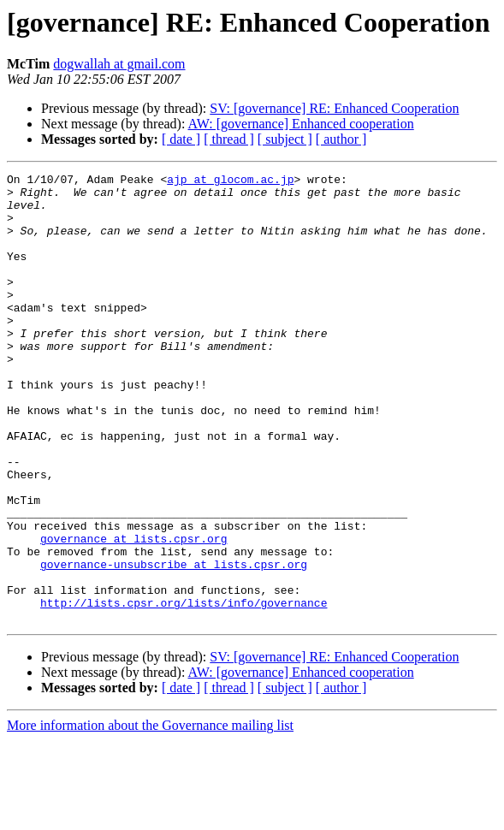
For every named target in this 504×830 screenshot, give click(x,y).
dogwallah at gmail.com (119, 63)
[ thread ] (229, 139)
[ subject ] (285, 139)
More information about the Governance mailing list (150, 815)
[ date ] (181, 139)
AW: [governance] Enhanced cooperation (301, 123)
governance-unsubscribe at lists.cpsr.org (173, 643)
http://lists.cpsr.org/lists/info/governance (183, 689)
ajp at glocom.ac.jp (230, 181)
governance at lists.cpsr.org (133, 612)
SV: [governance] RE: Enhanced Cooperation (334, 108)
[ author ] (341, 139)
